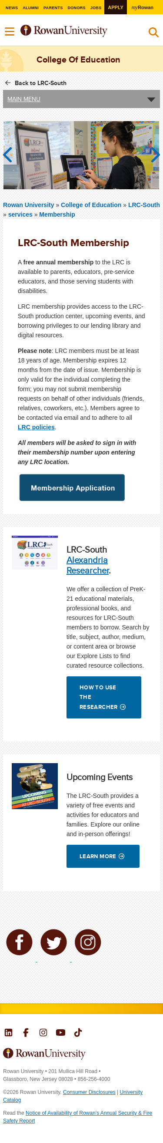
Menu (10, 31)
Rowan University (75, 31)
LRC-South (144, 204)
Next (151, 155)
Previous (11, 155)
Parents (53, 8)
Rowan (142, 7)
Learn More (98, 856)
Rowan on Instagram (43, 1033)
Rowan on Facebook (25, 1033)
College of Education (92, 204)
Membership (57, 214)
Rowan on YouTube (60, 1033)
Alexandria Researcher (88, 564)
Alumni (31, 8)
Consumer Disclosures (89, 1092)
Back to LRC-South (41, 83)
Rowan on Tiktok (78, 1033)
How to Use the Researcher (99, 697)
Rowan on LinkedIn (8, 1033)
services (20, 214)
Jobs (96, 8)
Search (154, 34)
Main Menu (23, 99)
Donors (76, 8)
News (12, 8)
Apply (115, 7)
